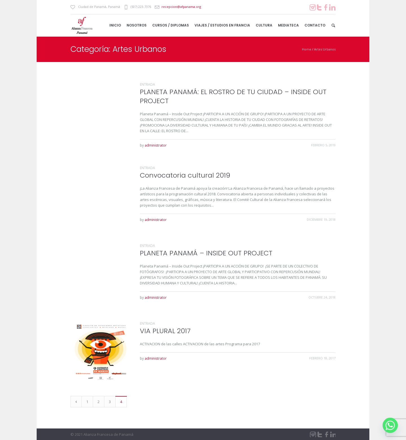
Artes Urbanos (325, 49)
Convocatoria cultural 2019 (185, 175)
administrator (156, 145)
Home (306, 49)
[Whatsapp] (390, 425)
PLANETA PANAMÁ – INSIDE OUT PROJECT (206, 253)
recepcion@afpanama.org (181, 7)
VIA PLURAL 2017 (165, 330)
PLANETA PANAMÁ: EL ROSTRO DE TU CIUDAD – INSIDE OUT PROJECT (233, 96)
